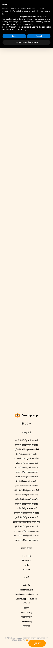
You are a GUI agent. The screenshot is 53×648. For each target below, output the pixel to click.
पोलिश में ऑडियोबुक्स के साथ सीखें (26, 504)
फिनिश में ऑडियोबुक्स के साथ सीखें (26, 540)
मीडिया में (26, 603)
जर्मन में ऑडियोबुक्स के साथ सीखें (26, 463)
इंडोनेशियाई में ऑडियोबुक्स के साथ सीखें (26, 522)
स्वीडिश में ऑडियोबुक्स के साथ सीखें (26, 499)
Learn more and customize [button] (26, 42)
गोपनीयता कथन (26, 617)
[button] (26, 424)
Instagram (26, 560)
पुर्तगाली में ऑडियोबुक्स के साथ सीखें (26, 449)
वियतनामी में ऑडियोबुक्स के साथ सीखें (26, 536)
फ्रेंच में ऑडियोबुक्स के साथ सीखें (26, 454)
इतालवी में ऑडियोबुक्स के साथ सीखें (26, 459)
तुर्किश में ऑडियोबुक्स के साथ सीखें (26, 486)
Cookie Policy (26, 621)
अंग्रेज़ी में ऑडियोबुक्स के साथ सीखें (26, 440)
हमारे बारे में (26, 585)
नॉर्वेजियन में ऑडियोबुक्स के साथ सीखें (26, 513)
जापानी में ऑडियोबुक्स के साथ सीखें (26, 468)
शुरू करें (37, 643)
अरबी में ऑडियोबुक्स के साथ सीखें (26, 495)
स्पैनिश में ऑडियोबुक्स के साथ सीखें (26, 445)
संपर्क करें (26, 626)
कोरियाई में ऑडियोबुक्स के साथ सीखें (26, 490)
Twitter (26, 565)
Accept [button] (39, 36)
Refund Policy (26, 612)
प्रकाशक (26, 608)
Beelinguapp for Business (26, 599)
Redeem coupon (26, 590)
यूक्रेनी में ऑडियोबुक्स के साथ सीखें (26, 527)
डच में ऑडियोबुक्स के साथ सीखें (26, 508)
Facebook (27, 556)
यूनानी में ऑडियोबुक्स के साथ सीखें (26, 517)
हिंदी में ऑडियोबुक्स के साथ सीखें (26, 481)
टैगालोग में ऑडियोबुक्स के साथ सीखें (26, 531)
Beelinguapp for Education (27, 594)
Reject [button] (14, 36)
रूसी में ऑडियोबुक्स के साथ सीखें (26, 472)
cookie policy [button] (40, 16)
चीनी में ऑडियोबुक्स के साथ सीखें (27, 477)
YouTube (26, 569)
